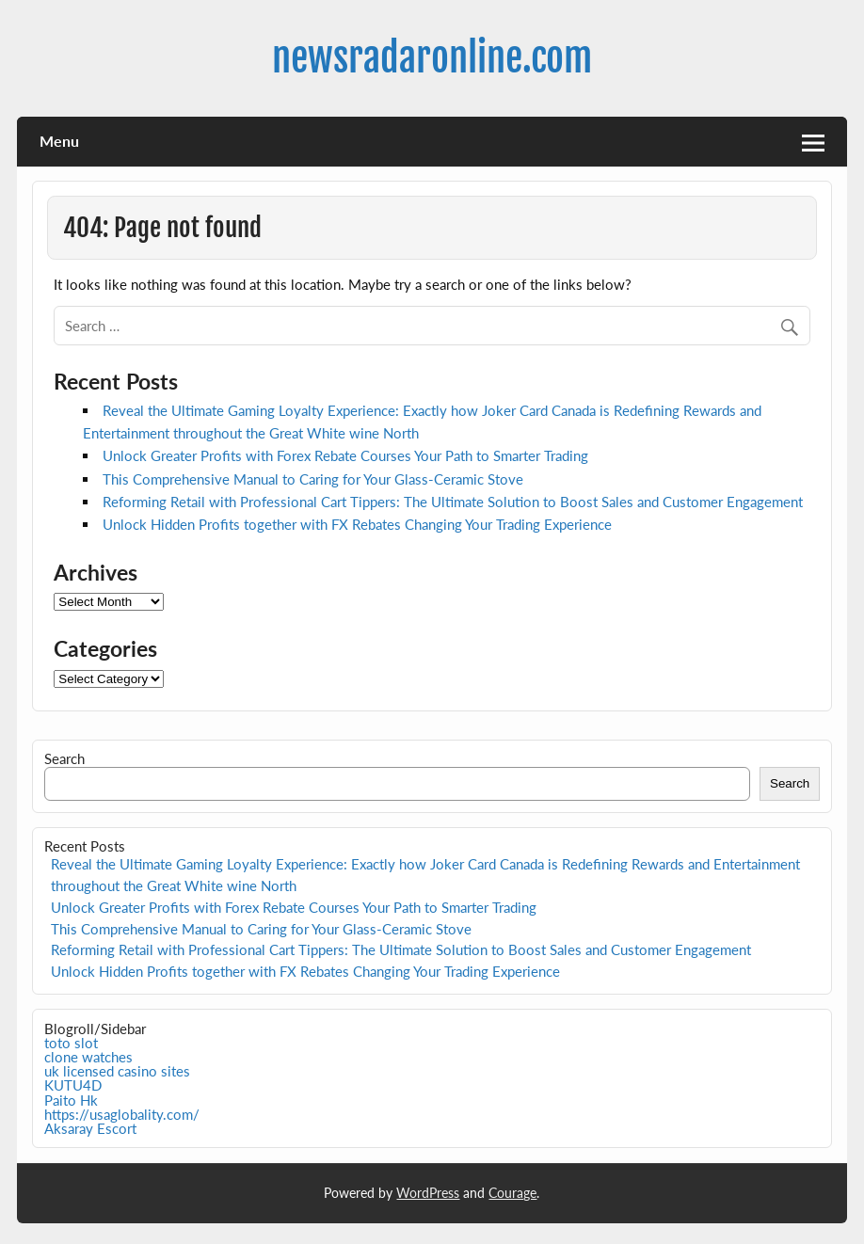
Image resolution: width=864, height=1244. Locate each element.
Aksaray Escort (90, 1128)
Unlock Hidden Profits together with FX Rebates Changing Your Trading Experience (357, 524)
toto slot (71, 1042)
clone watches (88, 1056)
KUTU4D (73, 1085)
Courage (512, 1193)
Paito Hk (71, 1100)
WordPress (427, 1193)
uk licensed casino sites (117, 1070)
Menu (59, 141)
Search (64, 758)
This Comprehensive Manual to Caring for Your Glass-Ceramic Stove (313, 478)
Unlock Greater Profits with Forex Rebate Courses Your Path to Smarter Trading (345, 455)
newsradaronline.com (432, 58)
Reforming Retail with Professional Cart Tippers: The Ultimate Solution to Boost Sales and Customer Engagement (453, 501)
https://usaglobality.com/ (122, 1114)
